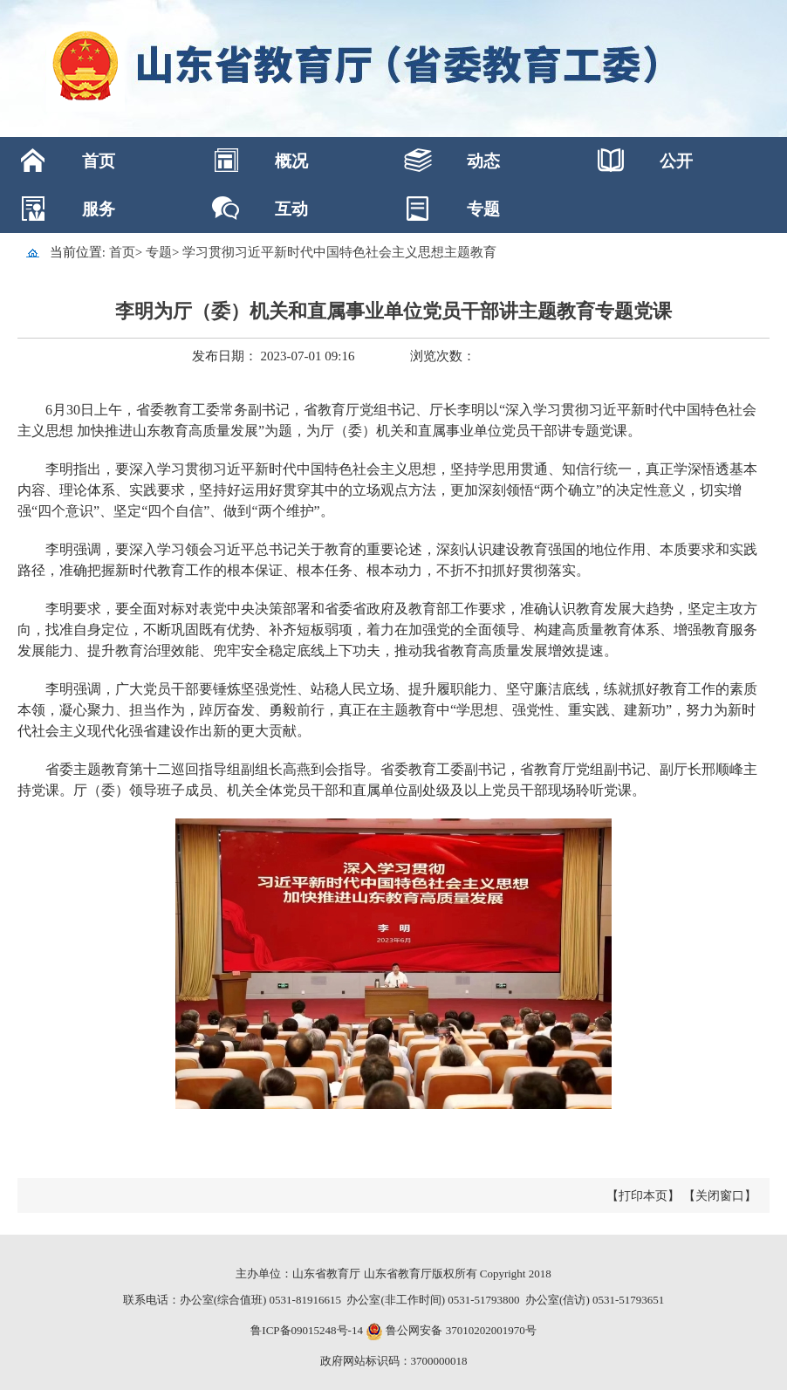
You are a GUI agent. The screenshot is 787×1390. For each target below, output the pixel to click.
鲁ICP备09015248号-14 (306, 1330)
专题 (483, 209)
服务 (98, 209)
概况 (291, 161)
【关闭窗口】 (719, 1195)
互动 (291, 209)
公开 (676, 161)
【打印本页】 (643, 1195)
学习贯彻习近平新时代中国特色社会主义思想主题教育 (339, 252)
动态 (483, 161)
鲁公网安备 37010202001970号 (460, 1330)
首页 (98, 161)
